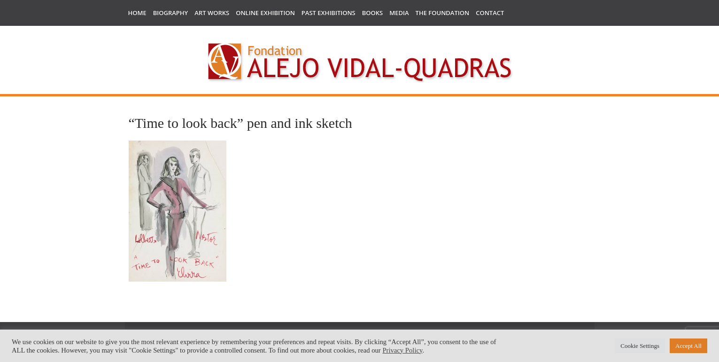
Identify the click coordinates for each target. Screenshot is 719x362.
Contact (490, 12)
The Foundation (443, 12)
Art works (211, 12)
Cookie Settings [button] (639, 345)
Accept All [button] (688, 345)
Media (399, 12)
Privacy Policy (402, 350)
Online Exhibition (265, 12)
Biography (170, 12)
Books (372, 12)
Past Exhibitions (329, 12)
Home (137, 12)
